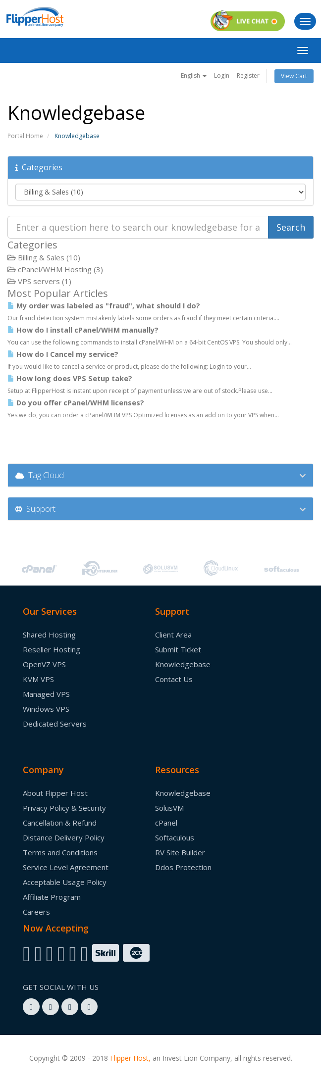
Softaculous (174, 837)
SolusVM (169, 808)
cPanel (166, 823)
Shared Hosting (49, 634)
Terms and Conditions (60, 852)
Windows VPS (46, 709)
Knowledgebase (183, 664)
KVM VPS (38, 679)
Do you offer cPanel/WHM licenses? (75, 402)
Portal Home (25, 136)
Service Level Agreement (65, 867)
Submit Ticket (178, 649)
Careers (36, 912)
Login (221, 75)
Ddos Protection (183, 867)
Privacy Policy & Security (64, 808)
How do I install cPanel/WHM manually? (83, 330)
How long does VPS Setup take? (69, 378)
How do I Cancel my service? (62, 354)
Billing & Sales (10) (43, 257)
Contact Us (174, 679)
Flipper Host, (130, 1058)
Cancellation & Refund (60, 823)
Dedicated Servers (55, 724)
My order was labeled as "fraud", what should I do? (103, 305)
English (194, 75)
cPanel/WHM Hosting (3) (55, 269)
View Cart (294, 76)
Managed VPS (46, 694)
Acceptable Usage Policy (65, 882)
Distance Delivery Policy (64, 837)
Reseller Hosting (51, 649)
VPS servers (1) (39, 281)
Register (248, 75)
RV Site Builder (180, 852)
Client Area (173, 634)
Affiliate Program (52, 897)
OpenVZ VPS (44, 664)
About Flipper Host (55, 793)
